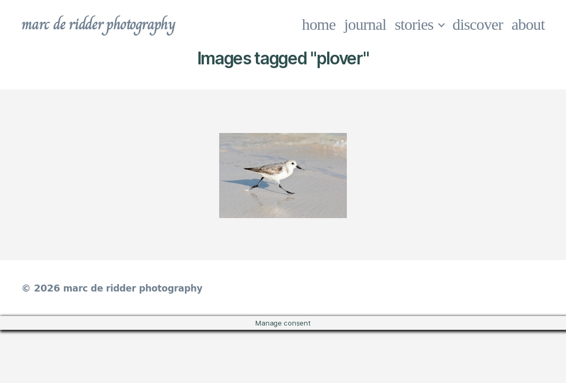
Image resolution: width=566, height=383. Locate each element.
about (528, 24)
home (319, 24)
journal (365, 24)
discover (478, 24)
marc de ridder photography (104, 24)
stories (414, 24)
